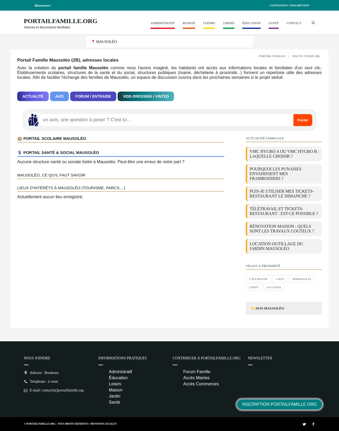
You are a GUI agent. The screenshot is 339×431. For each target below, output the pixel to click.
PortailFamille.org (60, 21)
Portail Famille (272, 56)
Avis (59, 96)
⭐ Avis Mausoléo (267, 308)
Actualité (33, 96)
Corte (253, 287)
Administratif (162, 23)
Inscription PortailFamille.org (279, 404)
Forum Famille (196, 371)
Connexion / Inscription (289, 5)
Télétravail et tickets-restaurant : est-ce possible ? (284, 211)
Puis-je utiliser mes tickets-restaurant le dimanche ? (282, 193)
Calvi (280, 279)
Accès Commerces (201, 384)
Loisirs (209, 23)
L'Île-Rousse (258, 279)
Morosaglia (301, 279)
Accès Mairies (196, 378)
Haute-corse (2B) (306, 56)
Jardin (228, 23)
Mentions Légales (103, 423)
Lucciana (274, 287)
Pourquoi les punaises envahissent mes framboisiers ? (276, 174)
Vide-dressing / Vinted (146, 96)
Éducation (251, 23)
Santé (274, 23)
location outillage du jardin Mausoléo (276, 246)
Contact (294, 23)
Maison (189, 23)
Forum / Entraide (93, 96)
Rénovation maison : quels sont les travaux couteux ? (282, 228)
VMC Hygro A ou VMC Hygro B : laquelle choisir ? (284, 153)
